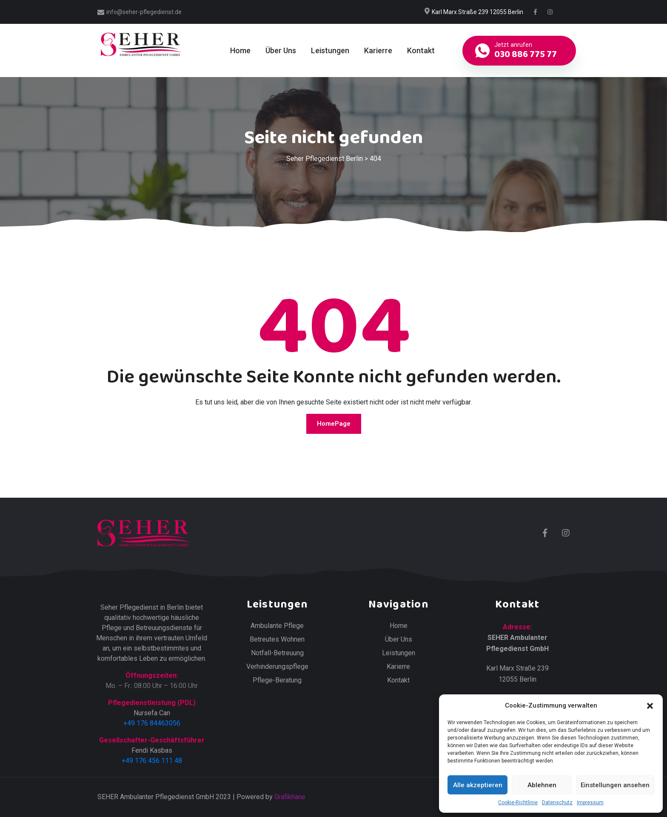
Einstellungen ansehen (615, 785)
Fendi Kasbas (151, 750)
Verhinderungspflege (277, 666)
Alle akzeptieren (477, 785)
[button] (650, 705)
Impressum (590, 803)
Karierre (378, 50)
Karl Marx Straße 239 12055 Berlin (477, 12)
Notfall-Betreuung (277, 653)
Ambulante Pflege (277, 625)
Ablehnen (541, 785)
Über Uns (280, 50)
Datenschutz (557, 803)
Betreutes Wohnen (277, 639)
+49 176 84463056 (151, 723)
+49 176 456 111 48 (152, 761)
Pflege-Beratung (277, 680)
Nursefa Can (152, 713)
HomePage (334, 423)
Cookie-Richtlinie (518, 803)
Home (240, 50)
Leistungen (330, 50)
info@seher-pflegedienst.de (144, 12)
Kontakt (421, 50)
